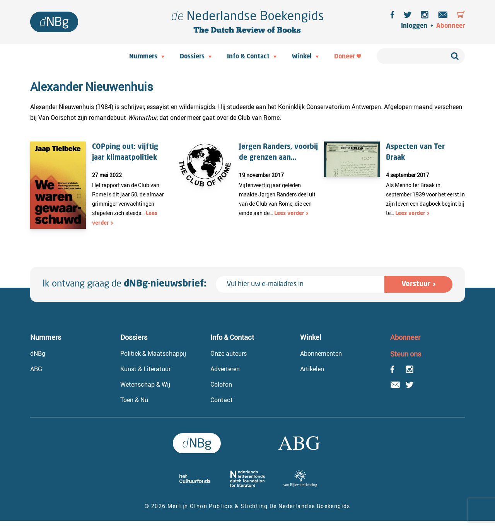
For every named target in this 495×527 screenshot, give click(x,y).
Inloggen (414, 26)
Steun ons (405, 353)
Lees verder (289, 213)
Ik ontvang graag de (125, 284)
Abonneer (450, 26)
